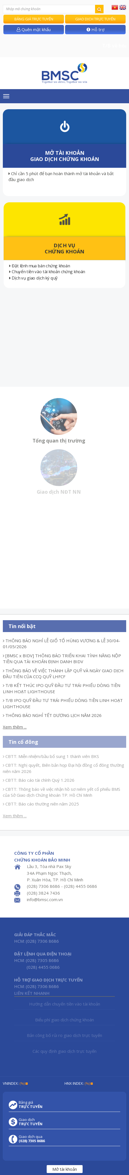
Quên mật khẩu (34, 29)
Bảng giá (30, 1104)
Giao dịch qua (32, 1139)
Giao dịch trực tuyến (95, 19)
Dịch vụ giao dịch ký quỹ (32, 279)
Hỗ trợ (95, 29)
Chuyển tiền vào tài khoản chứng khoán (48, 273)
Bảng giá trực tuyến (33, 19)
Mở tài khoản (64, 1169)
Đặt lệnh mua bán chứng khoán (40, 266)
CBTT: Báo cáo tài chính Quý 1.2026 (38, 780)
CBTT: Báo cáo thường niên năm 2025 (41, 804)
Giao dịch (30, 1122)
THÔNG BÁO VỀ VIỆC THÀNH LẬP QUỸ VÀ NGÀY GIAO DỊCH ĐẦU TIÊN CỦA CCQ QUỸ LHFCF (63, 673)
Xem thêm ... (15, 727)
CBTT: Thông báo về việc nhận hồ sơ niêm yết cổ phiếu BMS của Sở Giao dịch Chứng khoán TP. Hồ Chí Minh (61, 792)
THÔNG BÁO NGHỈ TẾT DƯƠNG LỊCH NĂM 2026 (52, 715)
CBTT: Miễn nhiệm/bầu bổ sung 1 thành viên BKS (51, 756)
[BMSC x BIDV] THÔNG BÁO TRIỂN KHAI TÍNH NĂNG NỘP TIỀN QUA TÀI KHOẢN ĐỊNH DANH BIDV (62, 658)
